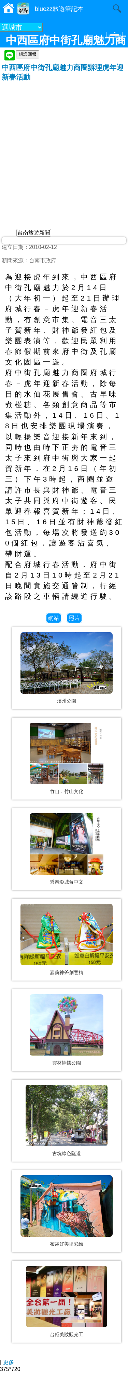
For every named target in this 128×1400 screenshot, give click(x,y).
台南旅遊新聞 (33, 233)
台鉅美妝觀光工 (66, 1334)
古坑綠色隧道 (66, 1153)
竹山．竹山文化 (66, 791)
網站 (53, 618)
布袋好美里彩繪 (66, 1244)
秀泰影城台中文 (66, 882)
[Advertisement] (64, 149)
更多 (8, 1362)
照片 (74, 618)
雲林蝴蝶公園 (66, 1063)
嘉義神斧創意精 (66, 972)
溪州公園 (66, 701)
